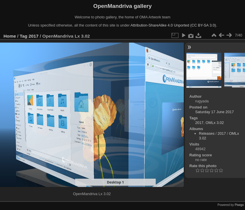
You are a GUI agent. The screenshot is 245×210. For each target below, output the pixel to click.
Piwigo (239, 204)
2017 (33, 36)
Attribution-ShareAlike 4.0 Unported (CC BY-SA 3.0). (173, 25)
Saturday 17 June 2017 (214, 112)
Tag (23, 36)
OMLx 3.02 (215, 122)
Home (10, 36)
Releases (206, 133)
